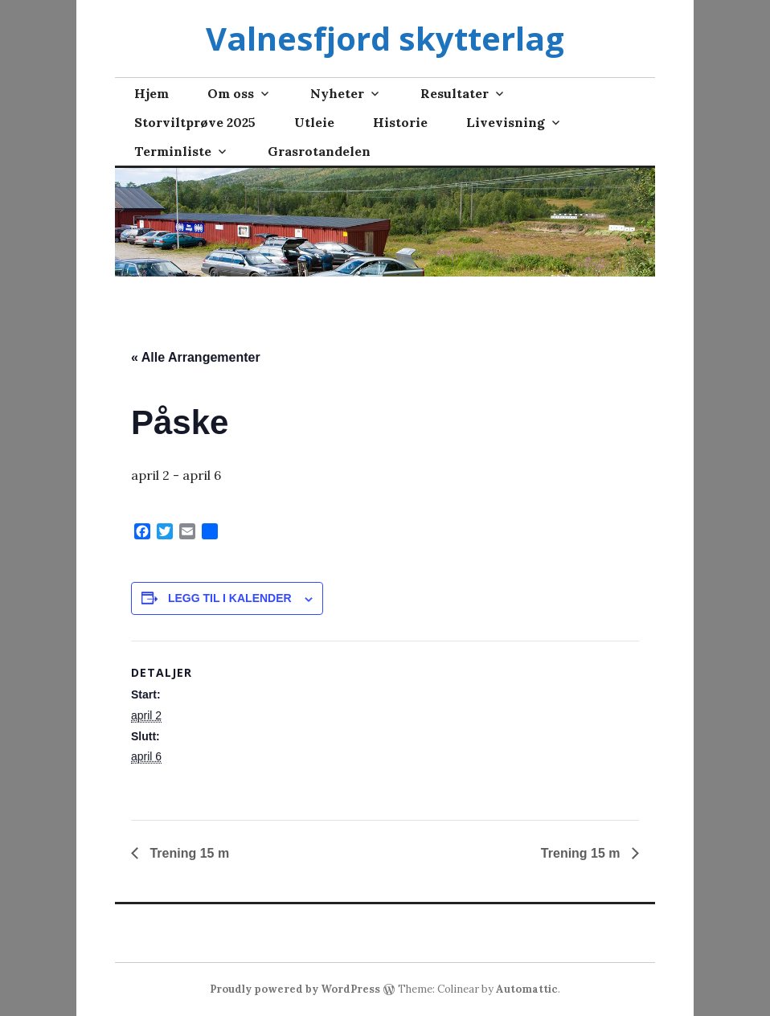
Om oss (230, 93)
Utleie (314, 122)
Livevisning (505, 122)
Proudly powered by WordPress (295, 989)
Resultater (454, 93)
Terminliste (172, 151)
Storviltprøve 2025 (195, 122)
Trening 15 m (187, 853)
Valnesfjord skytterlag (385, 38)
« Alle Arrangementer (195, 357)
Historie (400, 122)
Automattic (527, 989)
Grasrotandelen (319, 151)
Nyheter (337, 93)
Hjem (151, 93)
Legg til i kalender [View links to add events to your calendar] (230, 598)
